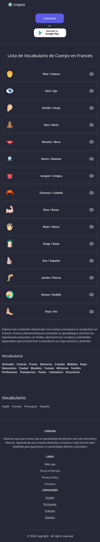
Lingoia (16, 4)
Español (44, 406)
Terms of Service (50, 471)
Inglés (6, 406)
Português (50, 504)
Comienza (50, 18)
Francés (17, 406)
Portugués (30, 406)
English (49, 497)
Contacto (50, 484)
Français (50, 511)
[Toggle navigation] (87, 4)
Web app (49, 464)
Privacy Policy (50, 477)
